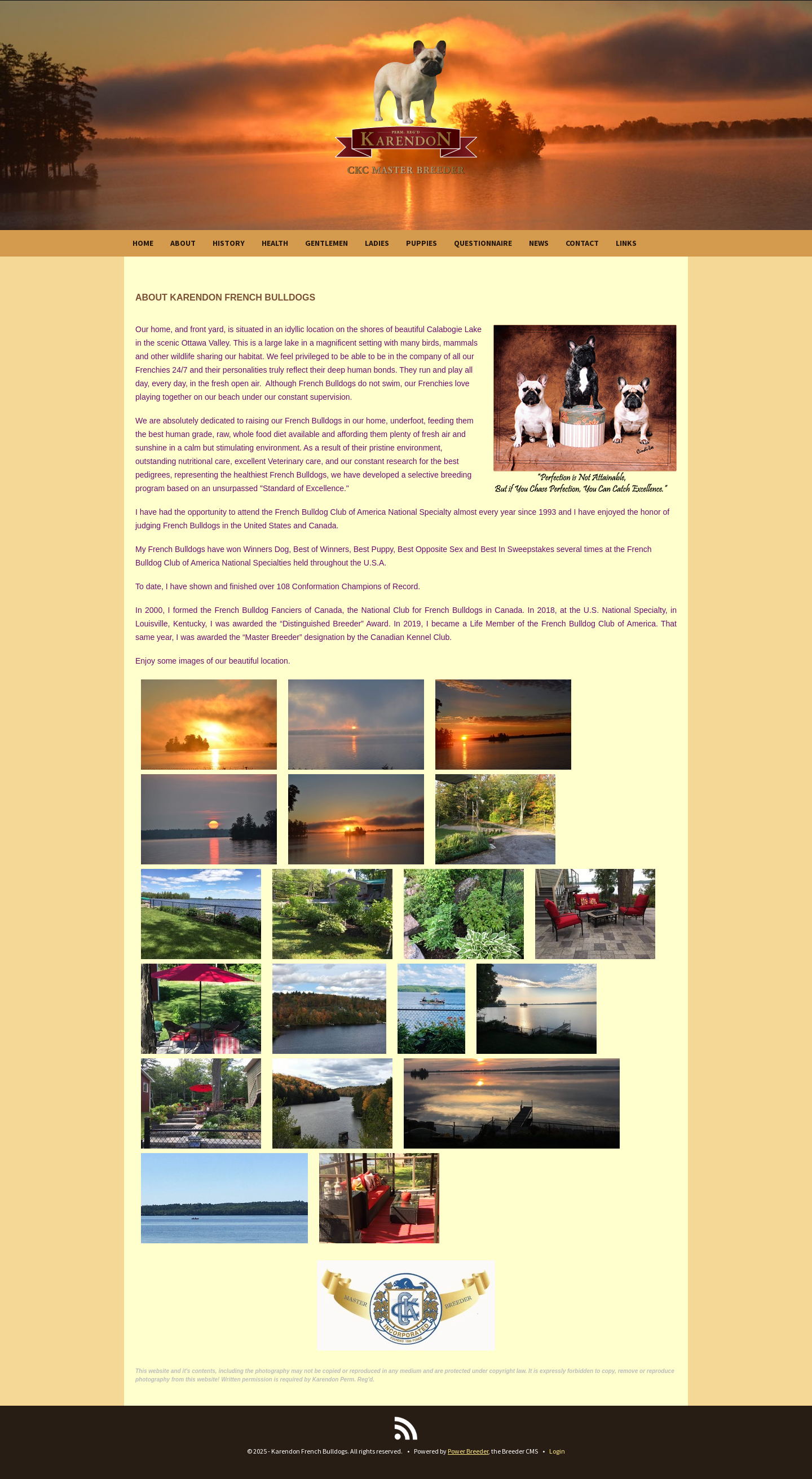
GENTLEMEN (326, 243)
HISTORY (229, 243)
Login (557, 1451)
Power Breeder (468, 1451)
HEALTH (275, 243)
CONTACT (582, 243)
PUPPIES (421, 243)
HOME (143, 243)
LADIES (377, 243)
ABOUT (183, 243)
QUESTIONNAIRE (483, 243)
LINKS (626, 243)
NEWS (539, 243)
